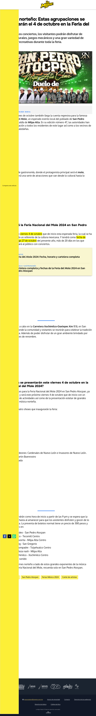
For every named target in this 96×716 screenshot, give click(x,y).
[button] (5, 536)
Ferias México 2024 (50, 577)
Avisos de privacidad (53, 699)
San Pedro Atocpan (30, 577)
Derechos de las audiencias (82, 699)
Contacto (67, 699)
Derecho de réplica (40, 704)
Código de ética (55, 704)
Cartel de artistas (69, 577)
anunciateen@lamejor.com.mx (32, 699)
